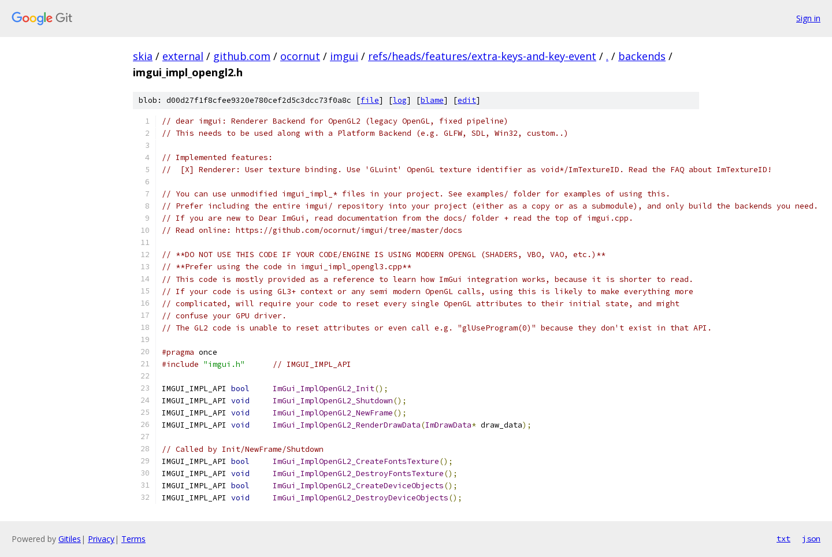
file (370, 100)
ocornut (300, 56)
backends (642, 56)
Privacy (101, 538)
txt (783, 538)
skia (143, 56)
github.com (241, 56)
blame (432, 100)
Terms (133, 538)
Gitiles (69, 538)
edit (467, 100)
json (811, 538)
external (182, 56)
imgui (344, 56)
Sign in (808, 18)
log (400, 100)
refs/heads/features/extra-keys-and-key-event (482, 56)
